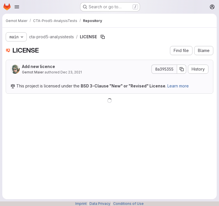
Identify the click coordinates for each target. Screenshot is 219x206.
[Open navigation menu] (16, 6)
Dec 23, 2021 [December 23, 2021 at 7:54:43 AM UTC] (71, 72)
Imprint (81, 203)
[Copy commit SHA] (181, 69)
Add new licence (38, 66)
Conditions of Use (128, 203)
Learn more (178, 85)
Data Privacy (100, 203)
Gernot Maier (33, 72)
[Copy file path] (102, 36)
